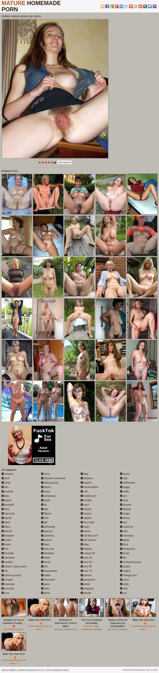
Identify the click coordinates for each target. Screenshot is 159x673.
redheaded (127, 482)
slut (123, 522)
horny (45, 562)
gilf (44, 522)
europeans (48, 496)
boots (6, 544)
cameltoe (8, 557)
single (125, 513)
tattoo (124, 540)
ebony (46, 487)
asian (6, 482)
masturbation (89, 487)
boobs (6, 540)
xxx (123, 593)
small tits (126, 526)
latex (45, 588)
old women (88, 540)
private (86, 593)
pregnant (87, 588)
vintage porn (128, 575)
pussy (125, 474)
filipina (46, 513)
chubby (7, 562)
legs (84, 474)
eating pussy (49, 482)
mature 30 (88, 553)
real (123, 478)
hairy (45, 544)
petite (85, 584)
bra (5, 548)
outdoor (86, 548)
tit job (124, 553)
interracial (48, 579)
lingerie (86, 482)
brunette (8, 553)
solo (124, 531)
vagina (125, 571)
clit (5, 571)
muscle (86, 509)
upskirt (125, 566)
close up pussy (11, 575)
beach (6, 500)
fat (44, 504)
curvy (45, 474)
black (6, 526)
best (5, 509)
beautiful (8, 504)
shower (125, 509)
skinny (125, 518)
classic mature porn (14, 566)
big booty (8, 513)
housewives (49, 571)
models (86, 500)
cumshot (8, 588)
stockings (126, 535)
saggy (125, 487)
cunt (5, 593)
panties (86, 575)
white (124, 584)
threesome (127, 548)
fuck (45, 518)
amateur (8, 474)
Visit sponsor (64, 162)
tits (123, 557)
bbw (5, 496)
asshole (7, 491)
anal (5, 478)
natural (86, 513)
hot (44, 566)
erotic (45, 491)
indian (46, 575)
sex (123, 496)
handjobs (47, 553)
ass (5, 487)
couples (7, 579)
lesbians (87, 478)
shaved (125, 504)
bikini (6, 522)
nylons (86, 531)
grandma (47, 535)
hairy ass (47, 548)
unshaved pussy (130, 562)
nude (85, 526)
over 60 (86, 566)
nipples (86, 518)
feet (44, 509)
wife (123, 588)
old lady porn (89, 535)
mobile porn (89, 496)
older (85, 544)
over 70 (86, 571)
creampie (8, 584)
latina (45, 593)
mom (85, 504)
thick (124, 544)
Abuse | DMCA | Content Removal (18, 670)
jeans (45, 584)
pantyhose (88, 579)
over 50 (86, 562)
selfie (124, 491)
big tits (7, 518)
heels (45, 557)
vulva (124, 579)
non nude (87, 522)
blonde (7, 531)
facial (45, 500)
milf (84, 491)
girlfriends (48, 526)
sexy (124, 500)
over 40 (86, 557)
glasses (47, 531)
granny (46, 540)
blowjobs (8, 535)
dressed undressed (53, 478)
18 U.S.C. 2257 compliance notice (52, 670)
